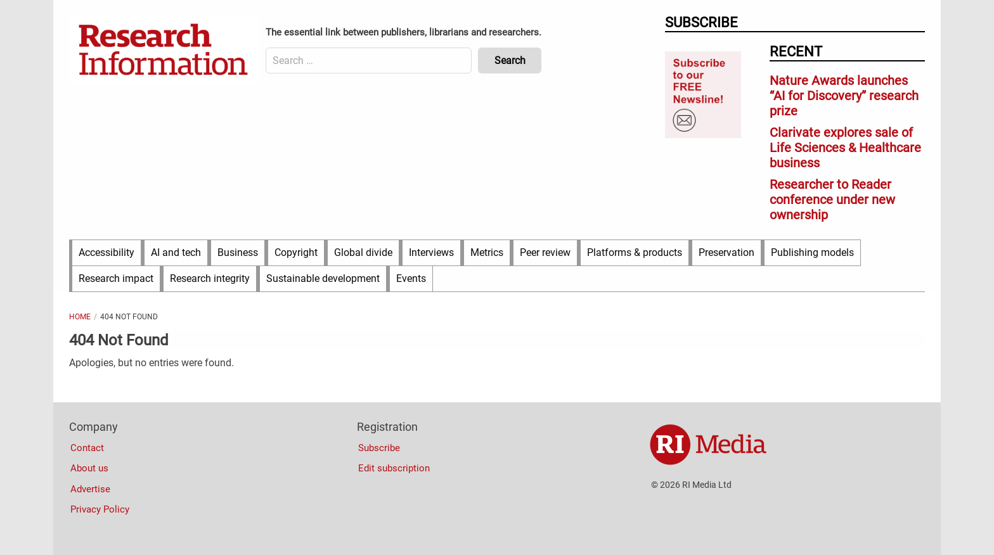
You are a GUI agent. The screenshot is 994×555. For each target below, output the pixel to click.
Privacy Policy (99, 509)
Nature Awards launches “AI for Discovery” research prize (844, 95)
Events (411, 278)
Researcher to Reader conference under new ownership (832, 199)
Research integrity (210, 278)
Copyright (296, 252)
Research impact (116, 278)
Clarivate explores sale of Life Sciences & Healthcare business (845, 147)
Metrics (486, 252)
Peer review (545, 252)
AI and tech (176, 252)
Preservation (726, 252)
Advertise (90, 489)
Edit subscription (394, 468)
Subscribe (379, 448)
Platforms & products (634, 252)
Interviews (431, 252)
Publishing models (812, 252)
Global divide (363, 252)
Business (237, 252)
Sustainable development (323, 278)
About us (89, 468)
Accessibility (106, 252)
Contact (87, 448)
